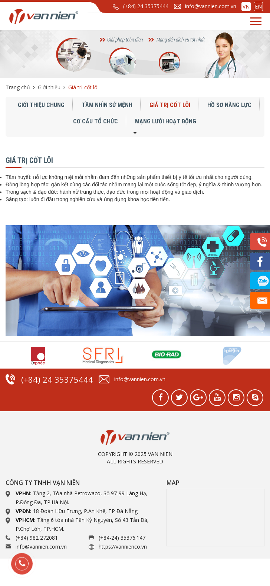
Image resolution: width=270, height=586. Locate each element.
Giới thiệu (49, 87)
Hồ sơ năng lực (229, 105)
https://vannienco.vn (123, 546)
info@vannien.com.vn (210, 6)
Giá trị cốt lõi (169, 105)
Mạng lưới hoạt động (165, 121)
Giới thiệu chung (41, 105)
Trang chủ (18, 87)
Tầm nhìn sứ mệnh (107, 105)
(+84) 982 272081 (37, 537)
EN (258, 6)
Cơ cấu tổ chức (95, 121)
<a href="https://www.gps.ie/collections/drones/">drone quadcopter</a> (215, 517)
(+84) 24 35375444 (145, 6)
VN (246, 6)
